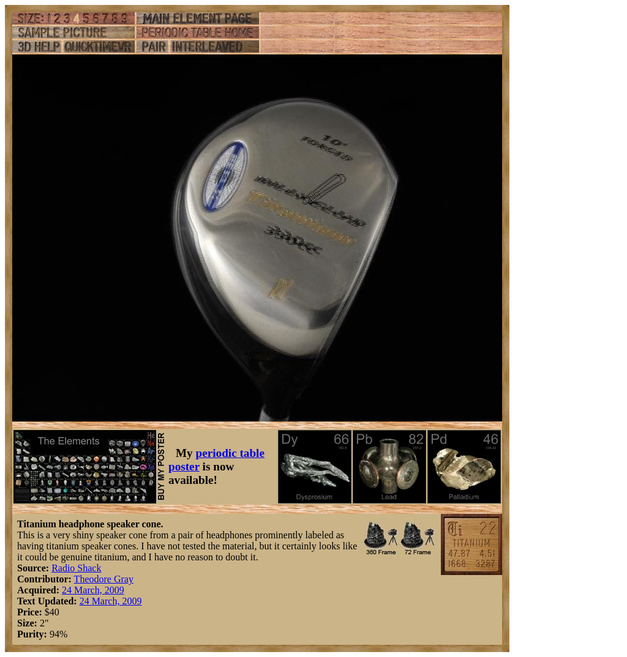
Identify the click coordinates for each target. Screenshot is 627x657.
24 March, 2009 (93, 590)
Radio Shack (76, 568)
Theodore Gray (103, 579)
